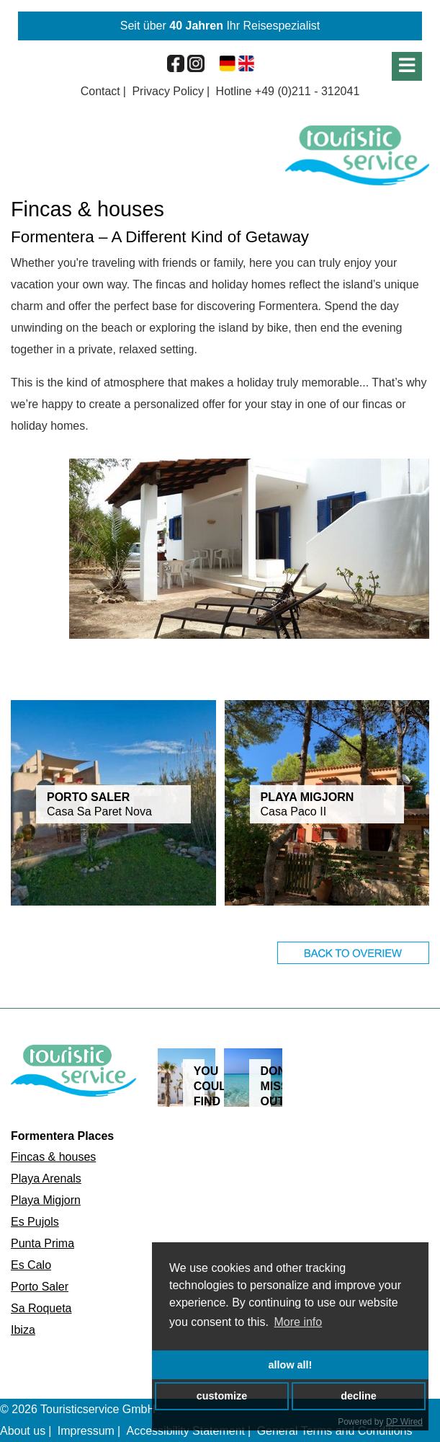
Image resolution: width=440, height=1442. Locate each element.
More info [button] (298, 1322)
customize (222, 1396)
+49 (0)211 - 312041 (307, 91)
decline (359, 1396)
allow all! (291, 1365)
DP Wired (404, 1422)
